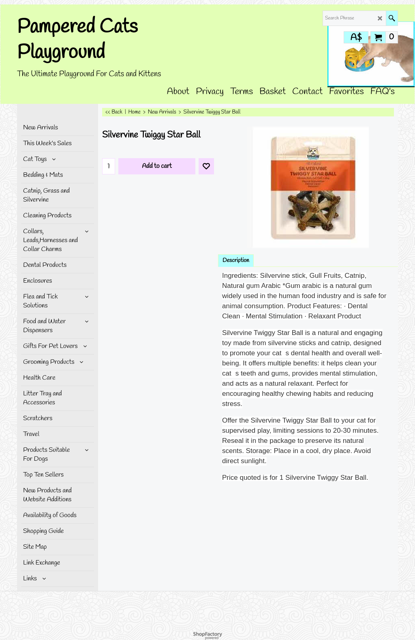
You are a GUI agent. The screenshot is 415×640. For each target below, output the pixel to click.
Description (235, 260)
